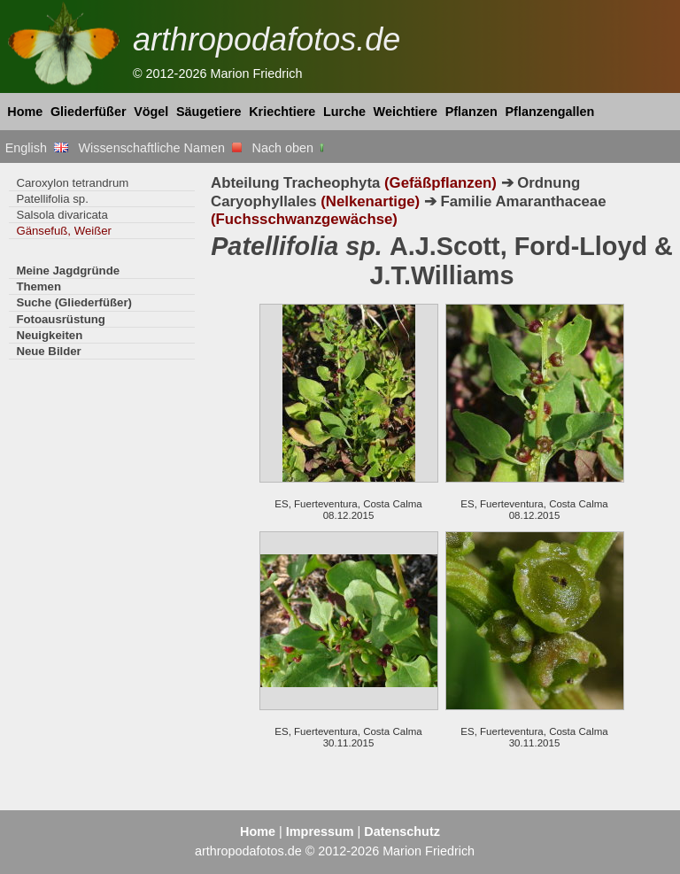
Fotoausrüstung (60, 319)
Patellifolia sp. (52, 198)
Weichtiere (406, 111)
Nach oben (290, 148)
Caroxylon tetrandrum (72, 182)
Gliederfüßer (88, 111)
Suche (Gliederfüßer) (74, 302)
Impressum (320, 831)
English (36, 148)
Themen (38, 286)
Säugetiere (209, 111)
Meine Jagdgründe (68, 270)
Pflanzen (471, 111)
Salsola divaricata (61, 214)
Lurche (344, 111)
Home (24, 111)
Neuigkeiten (49, 335)
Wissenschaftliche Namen (160, 148)
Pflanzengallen (550, 111)
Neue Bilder (48, 351)
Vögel (151, 111)
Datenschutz (402, 831)
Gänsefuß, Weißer (64, 230)
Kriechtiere (282, 111)
